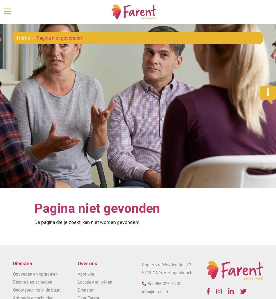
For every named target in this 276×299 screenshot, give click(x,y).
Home (23, 38)
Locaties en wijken (95, 282)
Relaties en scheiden (32, 282)
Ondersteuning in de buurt (37, 290)
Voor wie (86, 274)
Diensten (86, 290)
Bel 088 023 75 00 (164, 283)
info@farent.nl (155, 291)
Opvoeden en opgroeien (35, 274)
